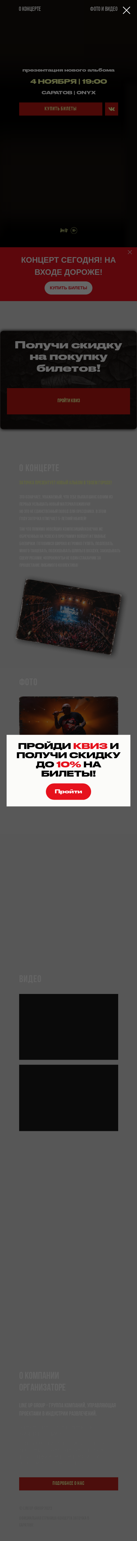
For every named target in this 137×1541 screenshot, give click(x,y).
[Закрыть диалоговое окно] (127, 10)
